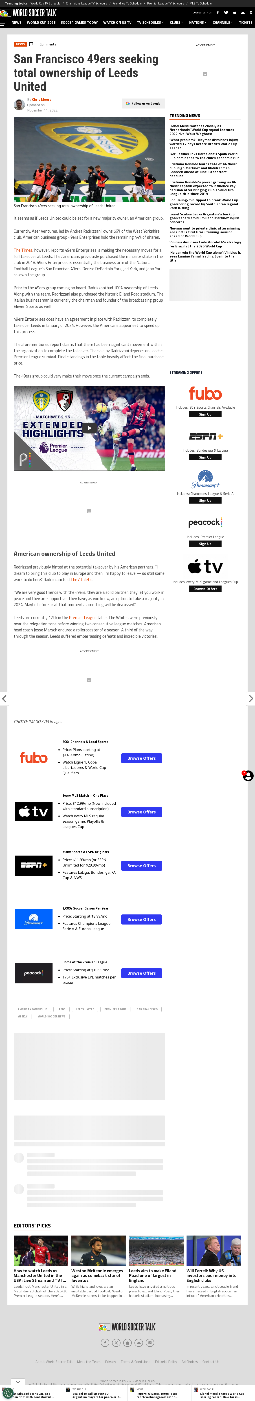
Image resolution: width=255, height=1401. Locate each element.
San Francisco (147, 1009)
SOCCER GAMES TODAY (79, 22)
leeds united (85, 1009)
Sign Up (205, 414)
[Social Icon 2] (127, 1343)
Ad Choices (190, 1361)
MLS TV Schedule (201, 3)
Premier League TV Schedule (165, 3)
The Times (23, 250)
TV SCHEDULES (151, 22)
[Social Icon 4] (150, 1343)
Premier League (83, 617)
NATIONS (198, 22)
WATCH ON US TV (117, 22)
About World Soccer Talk (54, 1361)
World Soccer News (52, 1016)
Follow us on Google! (146, 103)
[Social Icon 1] (116, 1343)
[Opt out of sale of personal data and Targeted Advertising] (8, 1393)
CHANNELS (223, 22)
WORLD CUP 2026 (41, 22)
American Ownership (32, 1009)
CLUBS (177, 22)
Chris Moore (41, 99)
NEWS (17, 22)
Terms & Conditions (135, 1361)
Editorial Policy (166, 1361)
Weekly (22, 1016)
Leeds (61, 1009)
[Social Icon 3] (139, 1343)
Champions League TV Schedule (86, 3)
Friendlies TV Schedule (127, 3)
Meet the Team (89, 1361)
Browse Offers (141, 758)
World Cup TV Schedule (45, 3)
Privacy (110, 1361)
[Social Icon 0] (105, 1343)
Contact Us (211, 1361)
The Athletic (81, 579)
